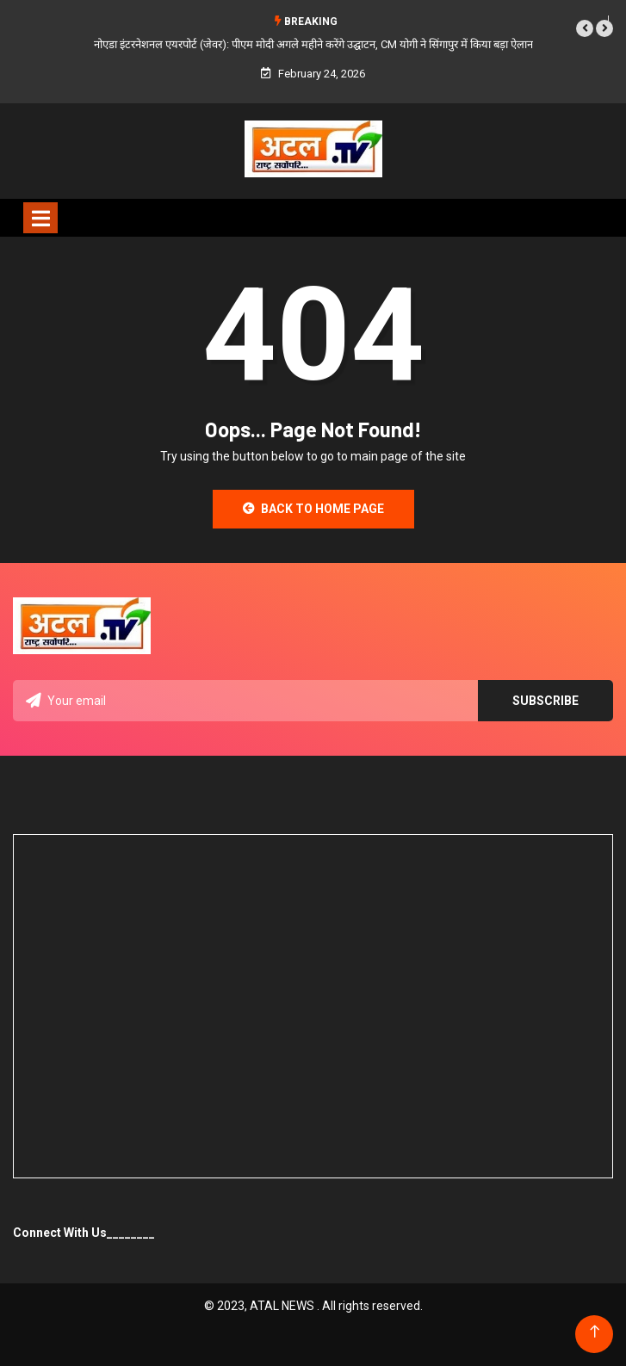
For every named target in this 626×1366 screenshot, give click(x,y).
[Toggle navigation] (40, 218)
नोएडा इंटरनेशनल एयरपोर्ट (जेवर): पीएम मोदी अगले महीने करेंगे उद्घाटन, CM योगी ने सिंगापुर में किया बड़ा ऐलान (313, 44)
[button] (584, 28)
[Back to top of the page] (594, 1332)
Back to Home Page (313, 509)
